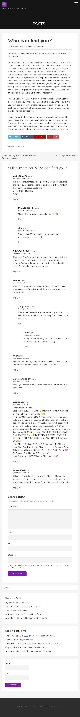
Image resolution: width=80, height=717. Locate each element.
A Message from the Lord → (67, 156)
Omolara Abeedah (22, 379)
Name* (17, 666)
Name (10, 532)
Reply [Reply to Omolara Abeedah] (15, 393)
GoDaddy (59, 706)
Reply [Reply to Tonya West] (21, 324)
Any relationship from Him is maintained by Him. (26, 618)
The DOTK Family (26, 46)
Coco (26, 332)
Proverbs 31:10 (14, 56)
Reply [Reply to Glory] (21, 242)
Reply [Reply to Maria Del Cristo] (21, 219)
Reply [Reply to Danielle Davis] (15, 199)
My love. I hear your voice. (17, 603)
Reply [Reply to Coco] (26, 347)
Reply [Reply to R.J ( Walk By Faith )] (15, 271)
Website (12, 555)
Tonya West (24, 306)
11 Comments (39, 46)
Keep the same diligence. (16, 610)
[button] (77, 4)
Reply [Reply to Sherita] (15, 297)
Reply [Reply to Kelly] (15, 370)
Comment (13, 507)
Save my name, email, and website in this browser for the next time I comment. (39, 566)
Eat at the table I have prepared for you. (23, 606)
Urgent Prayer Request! (22, 640)
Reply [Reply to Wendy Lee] (15, 461)
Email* (17, 676)
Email (10, 544)
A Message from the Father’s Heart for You (24, 614)
